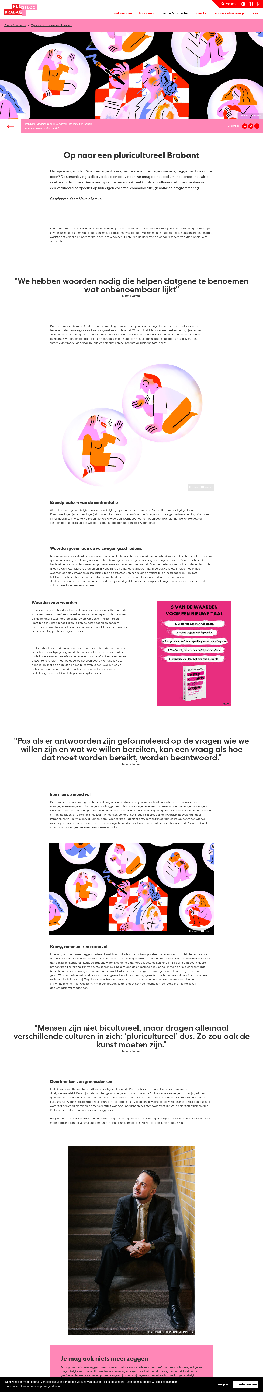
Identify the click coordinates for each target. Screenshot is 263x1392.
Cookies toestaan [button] (246, 1384)
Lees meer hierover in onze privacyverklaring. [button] (34, 1386)
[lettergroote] (251, 4)
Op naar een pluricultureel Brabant (51, 25)
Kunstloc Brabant (20, 9)
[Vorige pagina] (10, 126)
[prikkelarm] (259, 4)
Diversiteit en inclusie (80, 124)
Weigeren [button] (223, 1384)
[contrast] (243, 4)
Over (256, 13)
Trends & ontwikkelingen (229, 13)
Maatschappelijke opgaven (52, 124)
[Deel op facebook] (256, 126)
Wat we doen (123, 13)
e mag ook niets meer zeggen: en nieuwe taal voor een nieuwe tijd (105, 564)
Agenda (200, 13)
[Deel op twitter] (250, 126)
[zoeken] (229, 4)
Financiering (147, 13)
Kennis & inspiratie (175, 13)
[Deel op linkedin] (244, 126)
